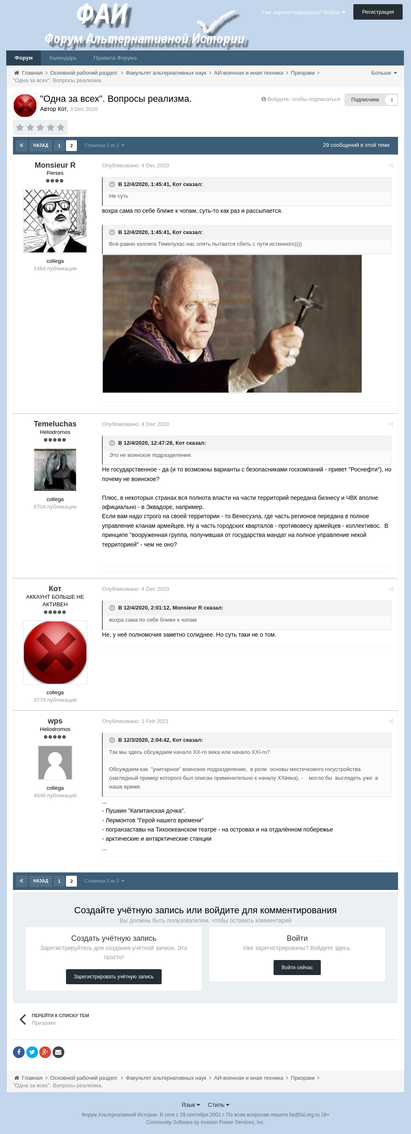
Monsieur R (188, 608)
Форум (24, 58)
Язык (191, 1104)
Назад (40, 145)
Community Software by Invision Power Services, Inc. (205, 1122)
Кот (178, 184)
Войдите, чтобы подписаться (303, 99)
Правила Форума (115, 58)
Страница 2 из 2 (104, 145)
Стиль (219, 1104)
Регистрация (378, 12)
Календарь (63, 58)
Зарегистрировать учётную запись (114, 976)
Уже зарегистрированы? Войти (303, 12)
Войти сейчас (297, 967)
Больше (384, 73)
